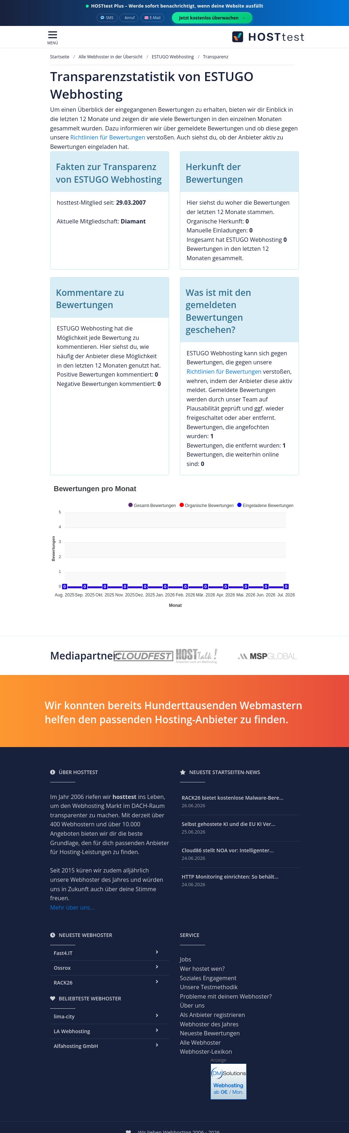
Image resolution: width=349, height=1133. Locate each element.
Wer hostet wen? (202, 969)
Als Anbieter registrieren (212, 1015)
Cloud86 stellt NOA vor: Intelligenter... (228, 850)
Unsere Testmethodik (209, 987)
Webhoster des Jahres (209, 1024)
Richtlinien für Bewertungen (107, 137)
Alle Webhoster (200, 1043)
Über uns (192, 1005)
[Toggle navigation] (53, 38)
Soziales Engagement (208, 978)
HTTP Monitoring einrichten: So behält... (230, 876)
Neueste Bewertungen (210, 1033)
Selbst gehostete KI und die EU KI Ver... (228, 824)
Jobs (185, 959)
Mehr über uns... (72, 907)
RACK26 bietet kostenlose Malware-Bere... (232, 797)
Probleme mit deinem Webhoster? (226, 996)
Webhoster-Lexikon (206, 1052)
